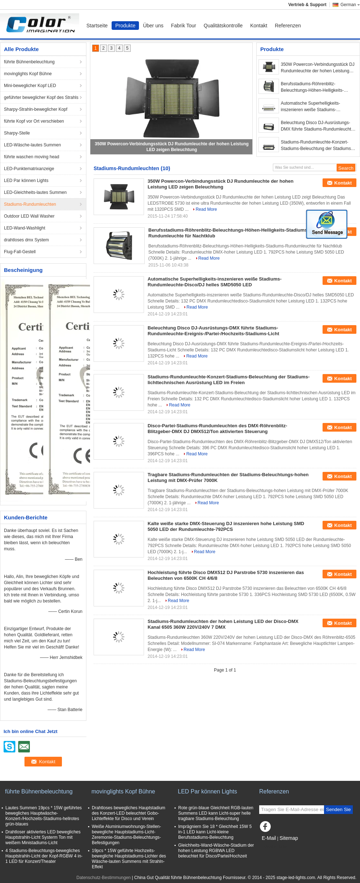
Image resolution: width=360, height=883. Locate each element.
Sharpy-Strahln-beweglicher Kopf (35, 109)
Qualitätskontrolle (223, 25)
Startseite (97, 25)
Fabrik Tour (183, 25)
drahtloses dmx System (26, 239)
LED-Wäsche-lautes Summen (32, 144)
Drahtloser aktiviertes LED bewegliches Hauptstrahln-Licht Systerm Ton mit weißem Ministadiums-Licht (43, 837)
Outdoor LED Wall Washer (29, 216)
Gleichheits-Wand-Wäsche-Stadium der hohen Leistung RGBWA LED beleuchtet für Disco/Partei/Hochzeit (216, 851)
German (350, 4)
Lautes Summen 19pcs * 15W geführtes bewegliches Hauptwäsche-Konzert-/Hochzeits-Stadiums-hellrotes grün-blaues (43, 816)
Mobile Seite (273, 847)
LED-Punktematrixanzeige (29, 168)
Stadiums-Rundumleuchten (30, 204)
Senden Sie (338, 809)
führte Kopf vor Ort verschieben (34, 121)
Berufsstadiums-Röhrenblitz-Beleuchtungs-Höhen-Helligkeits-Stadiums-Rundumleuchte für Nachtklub (312, 87)
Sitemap (288, 838)
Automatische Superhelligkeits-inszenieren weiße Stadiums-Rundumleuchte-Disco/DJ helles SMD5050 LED (311, 107)
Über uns (153, 25)
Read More (206, 209)
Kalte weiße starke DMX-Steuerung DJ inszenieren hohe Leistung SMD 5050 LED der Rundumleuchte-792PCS (226, 526)
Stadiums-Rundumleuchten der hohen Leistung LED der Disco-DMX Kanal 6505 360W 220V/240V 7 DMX (223, 624)
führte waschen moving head (31, 156)
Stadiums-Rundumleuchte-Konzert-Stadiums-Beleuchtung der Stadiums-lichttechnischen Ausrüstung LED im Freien (316, 146)
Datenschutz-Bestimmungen (103, 877)
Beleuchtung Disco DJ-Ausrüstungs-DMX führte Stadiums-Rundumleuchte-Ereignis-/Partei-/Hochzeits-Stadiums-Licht (318, 126)
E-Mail (269, 838)
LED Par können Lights (26, 180)
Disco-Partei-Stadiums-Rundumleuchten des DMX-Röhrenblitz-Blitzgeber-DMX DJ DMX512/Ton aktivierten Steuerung (217, 428)
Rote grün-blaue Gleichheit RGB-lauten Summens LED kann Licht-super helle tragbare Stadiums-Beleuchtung (215, 813)
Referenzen (288, 25)
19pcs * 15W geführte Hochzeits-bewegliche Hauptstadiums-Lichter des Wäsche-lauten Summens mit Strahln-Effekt (129, 858)
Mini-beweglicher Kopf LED (30, 85)
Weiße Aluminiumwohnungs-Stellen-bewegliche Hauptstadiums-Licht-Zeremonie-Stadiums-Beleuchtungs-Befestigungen (126, 834)
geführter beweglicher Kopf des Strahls (41, 97)
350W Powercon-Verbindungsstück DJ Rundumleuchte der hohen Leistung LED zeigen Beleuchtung (318, 68)
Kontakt (258, 25)
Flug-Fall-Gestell (20, 251)
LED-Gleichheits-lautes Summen (35, 192)
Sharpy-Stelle (17, 133)
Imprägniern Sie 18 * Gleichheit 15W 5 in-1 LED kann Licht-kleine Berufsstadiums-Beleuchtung (215, 832)
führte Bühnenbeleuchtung (29, 61)
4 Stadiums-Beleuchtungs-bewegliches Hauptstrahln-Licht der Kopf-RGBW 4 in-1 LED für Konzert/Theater (43, 856)
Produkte (125, 25)
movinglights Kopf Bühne (28, 73)
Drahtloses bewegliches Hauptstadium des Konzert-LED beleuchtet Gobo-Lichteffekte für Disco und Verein (128, 813)
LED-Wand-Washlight (24, 228)
